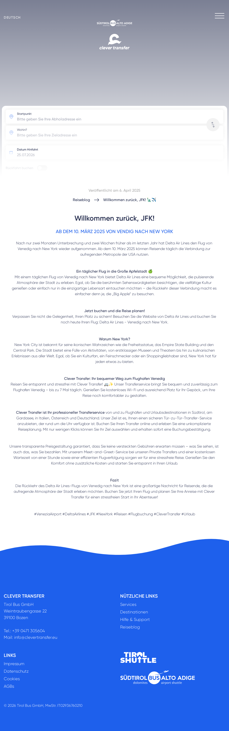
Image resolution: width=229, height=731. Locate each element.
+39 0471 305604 (28, 630)
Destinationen (134, 612)
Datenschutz (16, 671)
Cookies (12, 678)
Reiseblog (81, 200)
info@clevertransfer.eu (35, 637)
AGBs (9, 686)
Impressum (14, 663)
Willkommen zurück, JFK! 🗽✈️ (129, 200)
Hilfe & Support (135, 619)
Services (128, 604)
